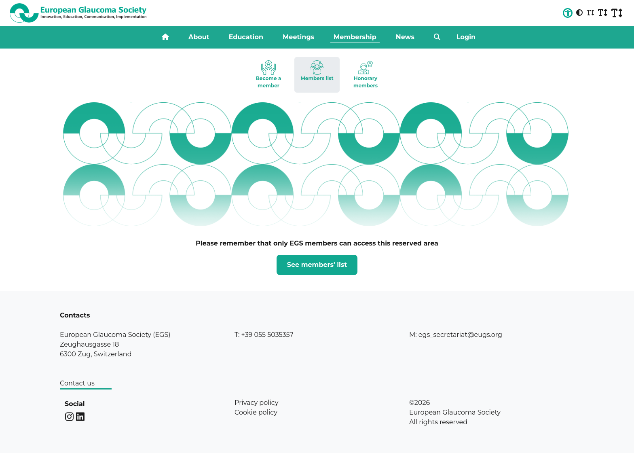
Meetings (298, 37)
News (405, 37)
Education (246, 37)
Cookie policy (256, 412)
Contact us (77, 383)
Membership (355, 37)
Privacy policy (256, 402)
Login (466, 37)
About (198, 37)
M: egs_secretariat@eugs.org (455, 335)
